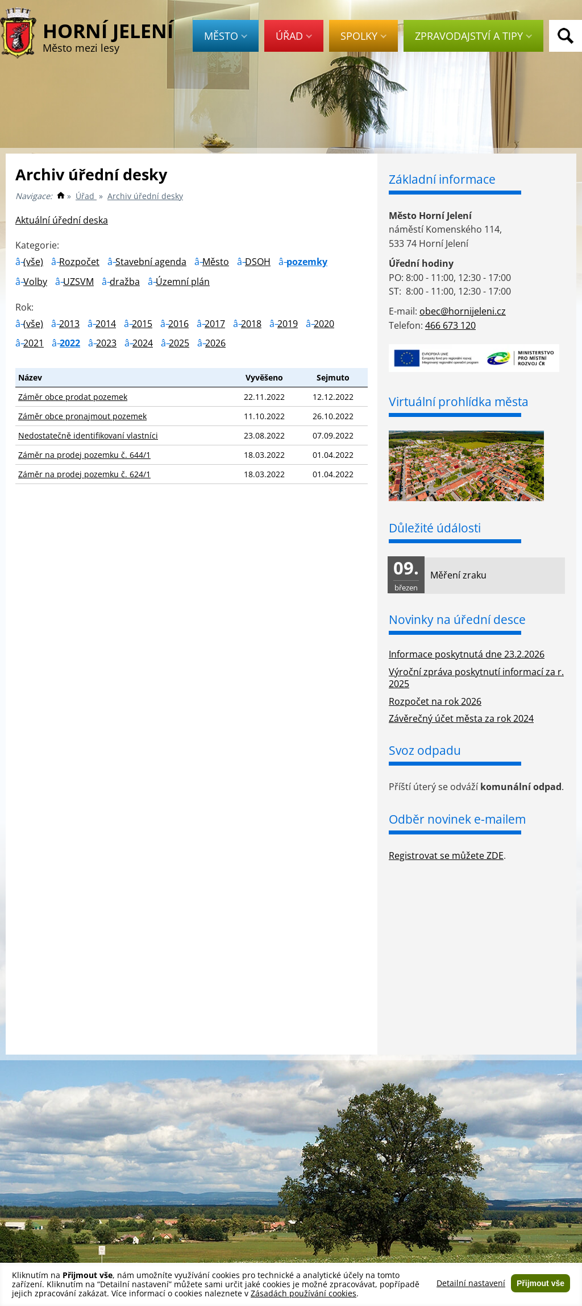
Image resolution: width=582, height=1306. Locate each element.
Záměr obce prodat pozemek (72, 396)
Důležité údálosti (435, 528)
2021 (33, 343)
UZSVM (78, 281)
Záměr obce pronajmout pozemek (82, 416)
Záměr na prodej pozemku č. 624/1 (84, 474)
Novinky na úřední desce (457, 619)
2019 (287, 323)
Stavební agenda (150, 261)
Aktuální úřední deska (61, 220)
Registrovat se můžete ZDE (446, 855)
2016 (178, 323)
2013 (69, 323)
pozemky (306, 261)
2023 (106, 343)
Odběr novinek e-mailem (457, 819)
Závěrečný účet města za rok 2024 (461, 718)
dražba (125, 281)
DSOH (258, 261)
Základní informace (442, 179)
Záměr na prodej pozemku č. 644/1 (84, 454)
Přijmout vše (540, 1283)
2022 (70, 343)
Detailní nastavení (470, 1283)
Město (225, 36)
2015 (142, 323)
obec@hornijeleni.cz (462, 311)
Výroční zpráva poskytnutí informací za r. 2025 (476, 678)
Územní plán (183, 281)
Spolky (363, 36)
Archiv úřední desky (145, 196)
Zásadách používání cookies (303, 1293)
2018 (251, 323)
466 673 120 (450, 325)
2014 (105, 323)
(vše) (33, 261)
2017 (215, 323)
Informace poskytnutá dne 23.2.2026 (466, 654)
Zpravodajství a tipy (473, 36)
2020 (324, 323)
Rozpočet (79, 261)
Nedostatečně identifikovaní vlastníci (88, 435)
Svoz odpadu (425, 750)
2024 (142, 343)
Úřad (294, 36)
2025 (179, 343)
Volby (35, 281)
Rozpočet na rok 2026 (435, 701)
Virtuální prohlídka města (459, 402)
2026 (215, 343)
